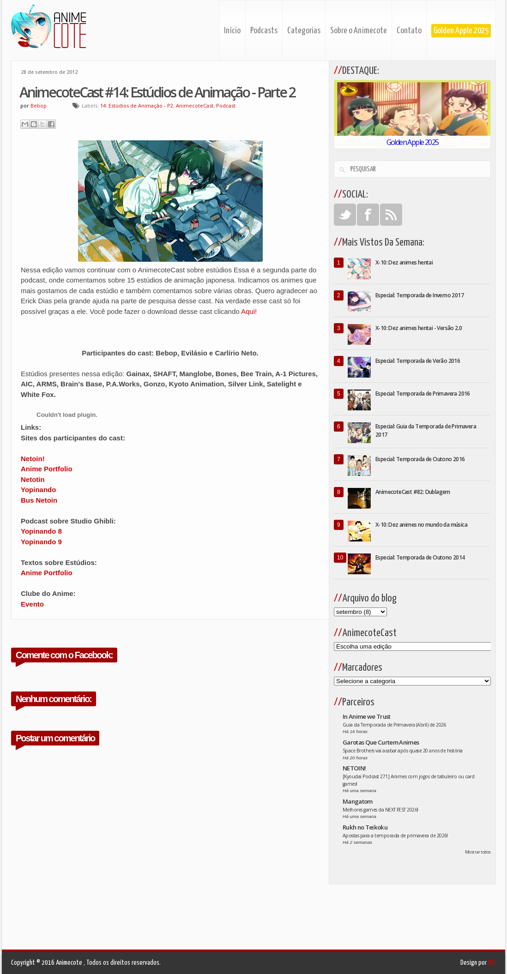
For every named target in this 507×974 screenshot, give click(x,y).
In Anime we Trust (367, 716)
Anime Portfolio (46, 469)
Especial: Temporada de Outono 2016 (420, 459)
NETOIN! (354, 768)
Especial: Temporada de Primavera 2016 (422, 393)
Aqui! (249, 311)
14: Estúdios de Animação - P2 (136, 105)
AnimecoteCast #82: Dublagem (412, 492)
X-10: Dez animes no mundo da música (421, 525)
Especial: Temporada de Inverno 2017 (419, 295)
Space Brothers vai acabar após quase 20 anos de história (403, 750)
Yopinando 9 (41, 542)
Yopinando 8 (41, 531)
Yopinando (38, 489)
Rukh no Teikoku (365, 827)
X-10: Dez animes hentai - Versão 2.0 (418, 328)
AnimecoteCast (194, 105)
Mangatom (358, 801)
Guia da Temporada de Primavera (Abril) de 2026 (394, 724)
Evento (32, 604)
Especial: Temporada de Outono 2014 (420, 557)
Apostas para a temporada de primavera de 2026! (395, 835)
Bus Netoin (39, 500)
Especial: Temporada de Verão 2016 (417, 361)
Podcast (225, 105)
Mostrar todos (478, 852)
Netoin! (33, 459)
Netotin (33, 479)
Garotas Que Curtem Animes (381, 742)
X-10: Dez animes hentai (404, 262)
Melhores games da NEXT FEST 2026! (380, 809)
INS (492, 962)
